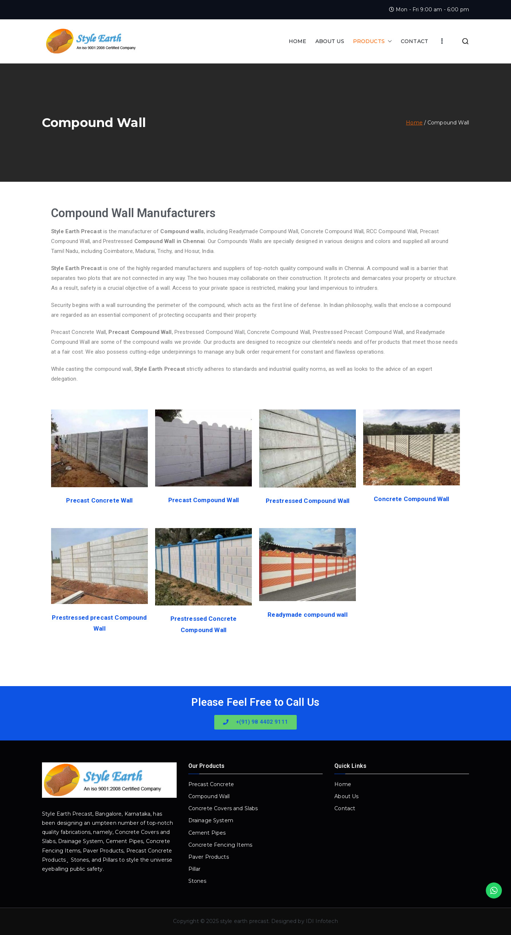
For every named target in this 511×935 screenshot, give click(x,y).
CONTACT (414, 41)
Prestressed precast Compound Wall (99, 623)
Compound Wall (209, 796)
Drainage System (210, 820)
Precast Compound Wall (203, 500)
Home (342, 784)
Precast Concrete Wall (99, 500)
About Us (346, 796)
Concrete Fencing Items (220, 845)
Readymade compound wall (307, 614)
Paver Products (208, 857)
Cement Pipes (207, 833)
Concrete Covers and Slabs (223, 808)
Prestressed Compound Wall (308, 500)
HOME (298, 41)
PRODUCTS (372, 41)
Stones (197, 881)
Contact (344, 808)
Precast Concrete (211, 784)
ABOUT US (329, 41)
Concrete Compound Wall (411, 499)
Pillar (194, 869)
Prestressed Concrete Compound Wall (203, 624)
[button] (388, 41)
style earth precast (244, 921)
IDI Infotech (322, 921)
